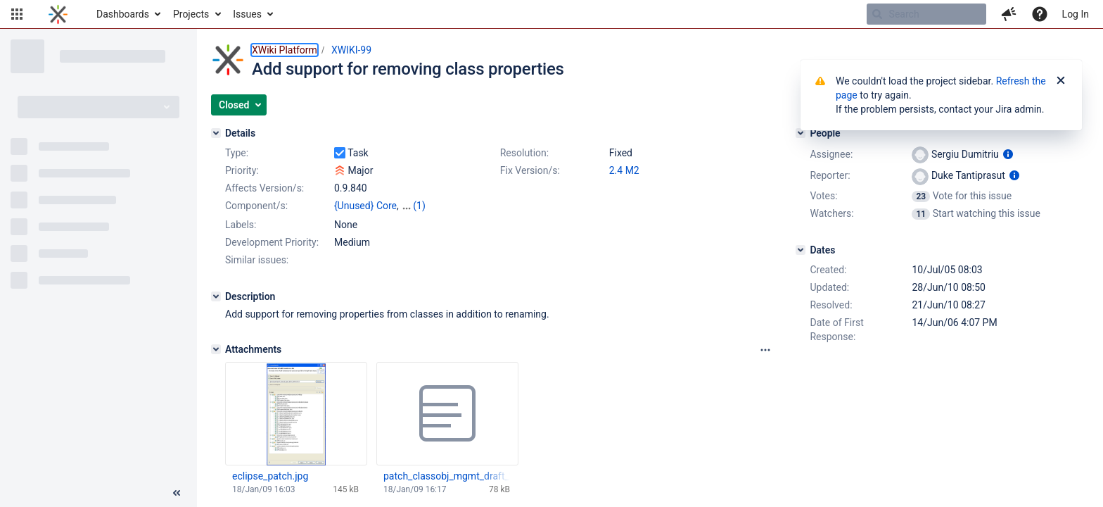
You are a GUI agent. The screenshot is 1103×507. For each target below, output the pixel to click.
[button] (17, 14)
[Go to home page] (58, 14)
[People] (800, 133)
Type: (236, 152)
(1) (419, 205)
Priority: (242, 170)
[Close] (1061, 81)
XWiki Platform (284, 50)
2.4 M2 (624, 170)
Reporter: (830, 175)
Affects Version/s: (264, 188)
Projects (191, 14)
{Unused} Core (365, 205)
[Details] (216, 133)
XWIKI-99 (351, 50)
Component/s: (256, 205)
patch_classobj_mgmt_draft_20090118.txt (446, 476)
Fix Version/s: (530, 170)
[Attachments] (216, 349)
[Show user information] (1008, 154)
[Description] (216, 296)
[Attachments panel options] (765, 350)
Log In (1075, 14)
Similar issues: (256, 259)
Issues (247, 14)
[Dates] (800, 250)
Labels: (240, 224)
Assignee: (831, 154)
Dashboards (122, 14)
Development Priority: (272, 242)
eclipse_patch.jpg (270, 476)
